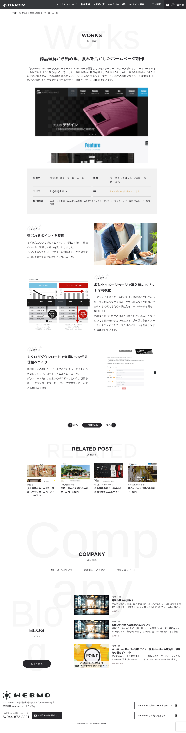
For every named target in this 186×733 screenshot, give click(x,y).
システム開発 (154, 4)
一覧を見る (92, 425)
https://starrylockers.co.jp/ (124, 191)
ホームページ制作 (117, 4)
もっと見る (37, 663)
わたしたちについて (67, 4)
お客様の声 (99, 4)
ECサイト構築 (136, 4)
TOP (14, 13)
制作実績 (85, 4)
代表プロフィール (126, 570)
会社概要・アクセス (94, 570)
